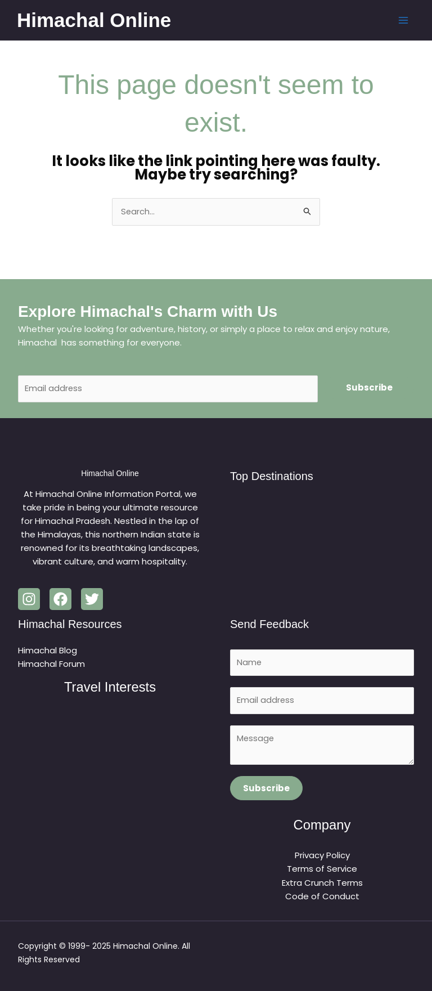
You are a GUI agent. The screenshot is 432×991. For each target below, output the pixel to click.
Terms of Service (322, 870)
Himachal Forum (51, 664)
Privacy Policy (322, 856)
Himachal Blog (47, 651)
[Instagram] (29, 600)
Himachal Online (95, 20)
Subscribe (369, 387)
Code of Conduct (322, 897)
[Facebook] (60, 600)
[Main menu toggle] (402, 20)
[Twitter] (92, 600)
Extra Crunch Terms (322, 883)
